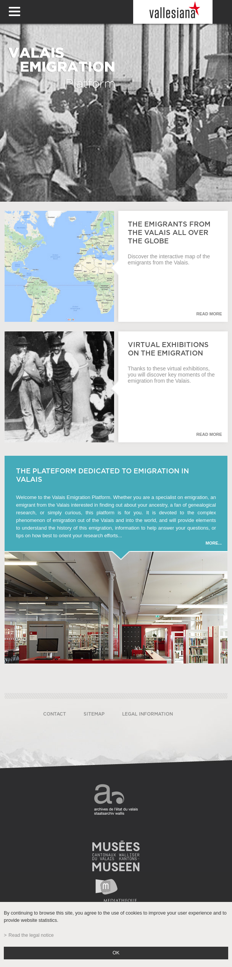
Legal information (147, 714)
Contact (54, 714)
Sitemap (94, 714)
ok (116, 953)
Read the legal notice (30, 935)
